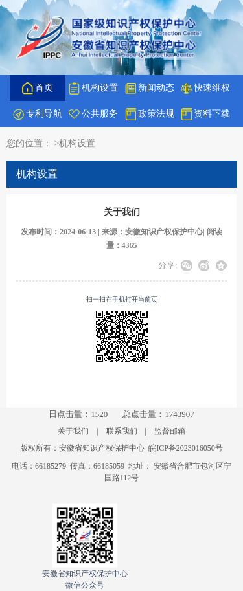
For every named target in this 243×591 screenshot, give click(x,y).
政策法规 (149, 114)
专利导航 (37, 114)
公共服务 (93, 113)
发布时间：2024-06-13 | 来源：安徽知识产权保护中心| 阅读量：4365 (121, 239)
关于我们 (73, 431)
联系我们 (121, 431)
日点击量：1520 (78, 414)
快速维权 (205, 88)
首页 (37, 88)
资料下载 (205, 114)
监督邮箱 (169, 431)
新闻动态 (149, 88)
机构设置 (93, 88)
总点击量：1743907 (158, 414)
